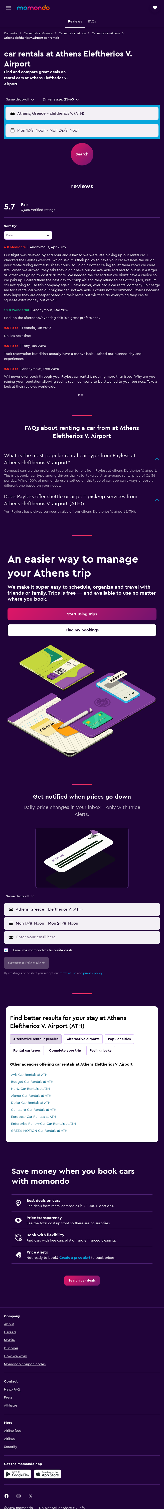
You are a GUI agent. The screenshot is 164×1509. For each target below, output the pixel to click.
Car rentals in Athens (106, 33)
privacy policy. (93, 973)
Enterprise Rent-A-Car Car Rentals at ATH (43, 1124)
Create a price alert (74, 1258)
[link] (82, 614)
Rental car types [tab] (27, 1050)
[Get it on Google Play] (17, 1474)
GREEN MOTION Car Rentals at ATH (39, 1131)
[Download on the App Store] (47, 1474)
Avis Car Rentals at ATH (29, 1075)
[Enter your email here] (87, 937)
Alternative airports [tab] (83, 1039)
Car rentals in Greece (38, 33)
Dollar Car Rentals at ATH (31, 1103)
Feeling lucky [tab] (101, 1050)
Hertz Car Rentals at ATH (30, 1089)
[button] (8, 7)
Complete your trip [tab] (65, 1050)
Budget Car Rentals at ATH (32, 1082)
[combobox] (20, 99)
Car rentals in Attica (72, 33)
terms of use (68, 973)
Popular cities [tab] (119, 1039)
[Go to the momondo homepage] (33, 7)
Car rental (11, 33)
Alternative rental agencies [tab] (35, 1039)
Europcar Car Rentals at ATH (33, 1117)
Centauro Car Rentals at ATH (33, 1110)
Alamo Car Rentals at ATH (31, 1096)
